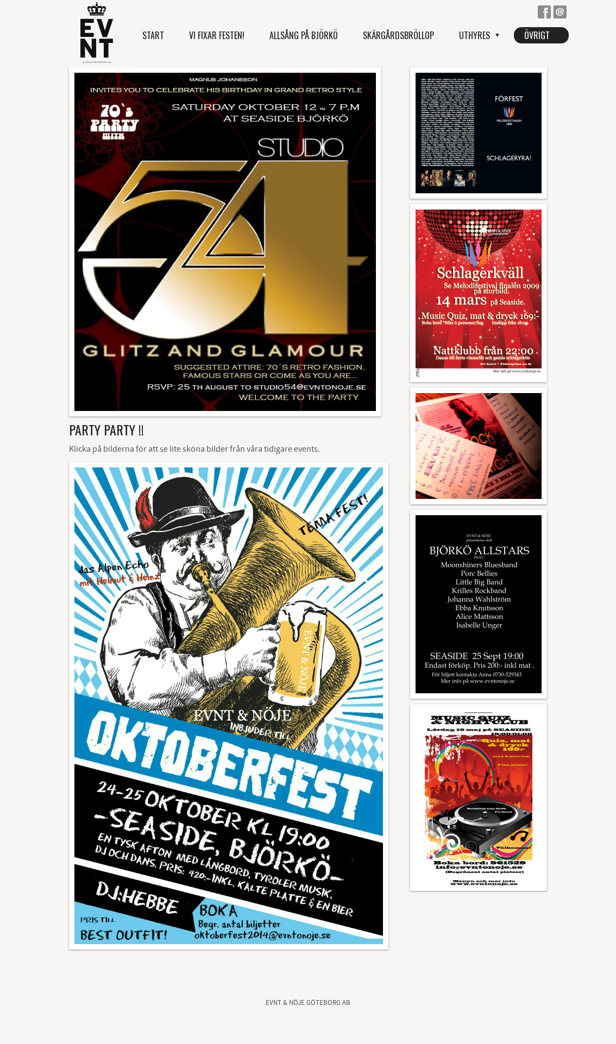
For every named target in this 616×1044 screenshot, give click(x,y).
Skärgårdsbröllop (398, 35)
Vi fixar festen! (216, 35)
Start (153, 35)
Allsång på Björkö (303, 35)
